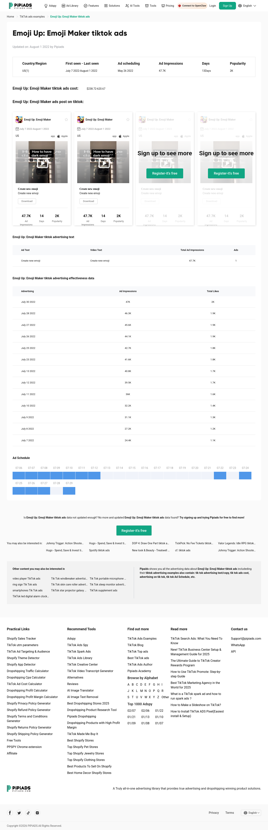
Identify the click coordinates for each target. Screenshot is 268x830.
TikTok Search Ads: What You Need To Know (196, 641)
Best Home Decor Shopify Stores (89, 773)
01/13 (145, 717)
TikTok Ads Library (79, 658)
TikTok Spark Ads (79, 651)
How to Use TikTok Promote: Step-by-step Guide (196, 674)
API (233, 651)
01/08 (145, 723)
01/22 (159, 710)
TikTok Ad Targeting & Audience (28, 651)
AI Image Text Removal (82, 697)
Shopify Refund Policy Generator (29, 710)
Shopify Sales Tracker (21, 638)
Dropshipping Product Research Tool (91, 710)
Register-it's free (164, 173)
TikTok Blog (136, 645)
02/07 (132, 710)
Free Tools (14, 740)
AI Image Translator (80, 690)
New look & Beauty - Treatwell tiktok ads (153, 550)
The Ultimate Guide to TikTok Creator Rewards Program (196, 663)
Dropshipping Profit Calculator (27, 690)
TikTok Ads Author (140, 664)
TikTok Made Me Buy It (82, 734)
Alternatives (75, 677)
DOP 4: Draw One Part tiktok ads (151, 543)
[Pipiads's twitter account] (19, 813)
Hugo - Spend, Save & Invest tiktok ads (110, 543)
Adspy (71, 638)
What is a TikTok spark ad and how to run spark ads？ (196, 696)
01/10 (159, 717)
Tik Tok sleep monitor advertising (109, 584)
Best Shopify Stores (80, 740)
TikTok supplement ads (103, 590)
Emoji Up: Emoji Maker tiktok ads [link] (70, 16)
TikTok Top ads (138, 651)
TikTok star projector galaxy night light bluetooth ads (70, 590)
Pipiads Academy (139, 671)
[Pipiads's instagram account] (37, 813)
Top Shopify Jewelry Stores (85, 753)
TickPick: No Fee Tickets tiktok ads (195, 543)
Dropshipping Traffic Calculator (28, 671)
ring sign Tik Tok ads (25, 584)
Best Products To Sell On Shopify (89, 766)
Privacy (214, 813)
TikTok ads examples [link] (32, 16)
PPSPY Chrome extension (24, 747)
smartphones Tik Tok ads (28, 590)
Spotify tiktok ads (99, 550)
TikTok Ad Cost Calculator (24, 684)
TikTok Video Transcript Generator (90, 671)
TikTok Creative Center (82, 664)
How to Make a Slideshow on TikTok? (196, 705)
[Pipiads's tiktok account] (28, 813)
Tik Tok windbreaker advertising (70, 578)
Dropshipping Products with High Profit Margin (93, 725)
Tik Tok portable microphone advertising (109, 578)
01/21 (132, 717)
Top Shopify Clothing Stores (86, 760)
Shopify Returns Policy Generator (29, 727)
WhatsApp (238, 645)
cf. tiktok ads (182, 550)
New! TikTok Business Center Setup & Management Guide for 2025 (196, 652)
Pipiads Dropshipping (81, 716)
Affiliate (12, 753)
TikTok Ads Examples (142, 638)
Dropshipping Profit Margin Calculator (32, 697)
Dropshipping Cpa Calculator (26, 677)
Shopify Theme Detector (23, 658)
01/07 (159, 723)
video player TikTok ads (26, 578)
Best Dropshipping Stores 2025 (88, 703)
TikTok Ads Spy (77, 645)
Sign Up (227, 5)
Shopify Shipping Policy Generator (30, 734)
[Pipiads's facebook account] (10, 813)
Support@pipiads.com (246, 638)
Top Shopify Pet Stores (82, 747)
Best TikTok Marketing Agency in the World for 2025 (195, 685)
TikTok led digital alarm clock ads (32, 596)
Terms (229, 813)
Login (212, 5)
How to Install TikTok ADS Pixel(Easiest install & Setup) (197, 714)
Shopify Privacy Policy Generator (29, 703)
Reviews (72, 684)
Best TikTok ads (138, 658)
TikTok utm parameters (22, 645)
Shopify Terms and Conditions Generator (27, 719)
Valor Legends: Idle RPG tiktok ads (238, 543)
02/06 (145, 710)
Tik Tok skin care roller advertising (70, 584)
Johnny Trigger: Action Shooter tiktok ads (67, 543)
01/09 (132, 723)
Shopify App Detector (21, 664)
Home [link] (11, 16)
